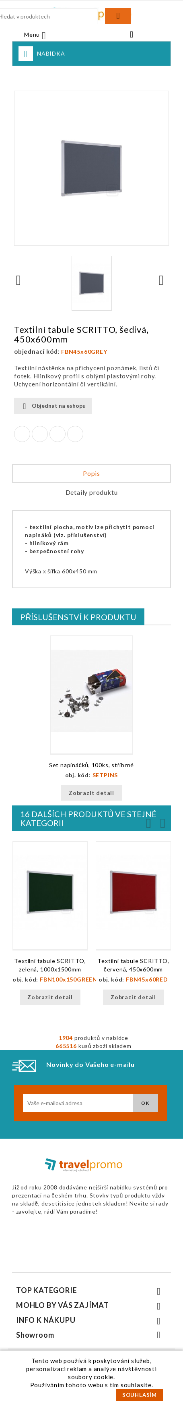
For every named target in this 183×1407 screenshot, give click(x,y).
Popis (91, 473)
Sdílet (22, 434)
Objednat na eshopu (53, 406)
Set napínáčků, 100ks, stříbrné (91, 765)
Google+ (57, 434)
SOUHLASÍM (139, 1395)
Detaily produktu (92, 492)
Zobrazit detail (91, 792)
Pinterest (75, 434)
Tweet (39, 434)
